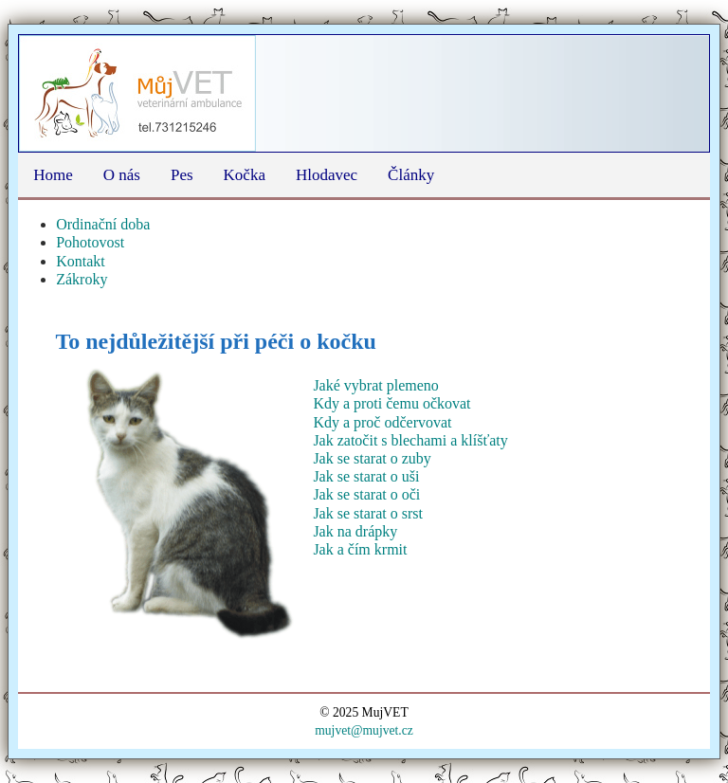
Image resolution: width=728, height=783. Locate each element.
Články (411, 175)
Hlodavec (326, 175)
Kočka (244, 175)
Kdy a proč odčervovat (382, 422)
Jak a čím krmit (360, 549)
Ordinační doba (103, 224)
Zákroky (81, 279)
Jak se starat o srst (368, 513)
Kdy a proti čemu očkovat (391, 403)
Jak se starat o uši (366, 476)
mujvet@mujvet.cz (364, 730)
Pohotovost (90, 242)
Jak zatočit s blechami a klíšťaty (410, 440)
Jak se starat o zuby (371, 458)
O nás (121, 175)
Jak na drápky (355, 531)
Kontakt (80, 261)
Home (53, 175)
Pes (182, 175)
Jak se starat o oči (366, 494)
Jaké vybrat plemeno (375, 385)
